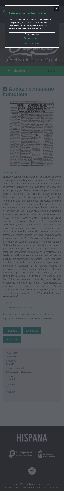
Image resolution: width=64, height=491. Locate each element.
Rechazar (32, 38)
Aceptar (32, 34)
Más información (31, 43)
